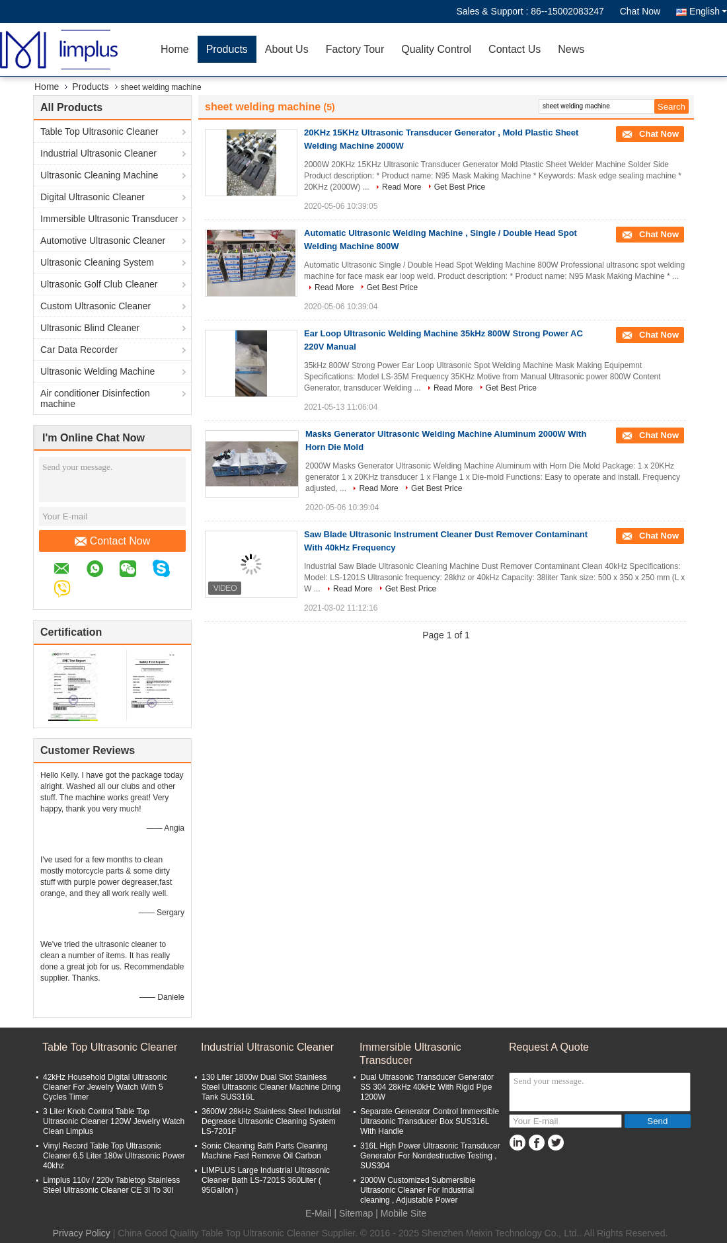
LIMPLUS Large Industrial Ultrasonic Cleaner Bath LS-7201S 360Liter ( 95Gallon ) (266, 1180)
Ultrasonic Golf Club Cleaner (98, 284)
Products (227, 49)
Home (175, 49)
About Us (287, 49)
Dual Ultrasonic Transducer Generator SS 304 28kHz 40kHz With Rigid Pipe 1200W (427, 1087)
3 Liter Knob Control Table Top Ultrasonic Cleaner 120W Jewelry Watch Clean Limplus (113, 1121)
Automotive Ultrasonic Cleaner (102, 240)
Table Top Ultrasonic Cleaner (99, 131)
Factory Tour (355, 49)
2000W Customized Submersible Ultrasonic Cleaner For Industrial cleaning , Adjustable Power (418, 1190)
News (571, 49)
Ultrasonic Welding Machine (97, 371)
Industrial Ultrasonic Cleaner (98, 153)
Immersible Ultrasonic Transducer (109, 218)
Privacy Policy (81, 1233)
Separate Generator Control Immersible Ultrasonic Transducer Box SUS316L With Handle (429, 1121)
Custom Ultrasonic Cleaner (95, 306)
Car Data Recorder (79, 349)
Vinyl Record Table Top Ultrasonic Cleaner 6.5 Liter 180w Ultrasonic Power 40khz (114, 1155)
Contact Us (514, 49)
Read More (401, 187)
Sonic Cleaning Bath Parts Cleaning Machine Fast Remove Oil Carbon (265, 1150)
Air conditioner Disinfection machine (95, 398)
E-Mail (318, 1213)
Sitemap (356, 1213)
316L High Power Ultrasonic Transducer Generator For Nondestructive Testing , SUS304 (430, 1155)
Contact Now (113, 541)
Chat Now (640, 11)
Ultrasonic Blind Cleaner (89, 327)
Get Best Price (459, 187)
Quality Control (436, 49)
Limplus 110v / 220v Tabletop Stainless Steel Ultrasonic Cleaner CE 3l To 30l (111, 1185)
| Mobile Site (400, 1213)
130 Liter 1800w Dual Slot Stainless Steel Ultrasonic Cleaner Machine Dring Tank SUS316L (271, 1087)
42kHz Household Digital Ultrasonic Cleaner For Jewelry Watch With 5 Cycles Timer (105, 1087)
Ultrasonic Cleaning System (97, 262)
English (708, 11)
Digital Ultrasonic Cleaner (92, 197)
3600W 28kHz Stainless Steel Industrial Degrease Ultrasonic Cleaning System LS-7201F (271, 1121)
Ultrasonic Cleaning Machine (99, 175)
